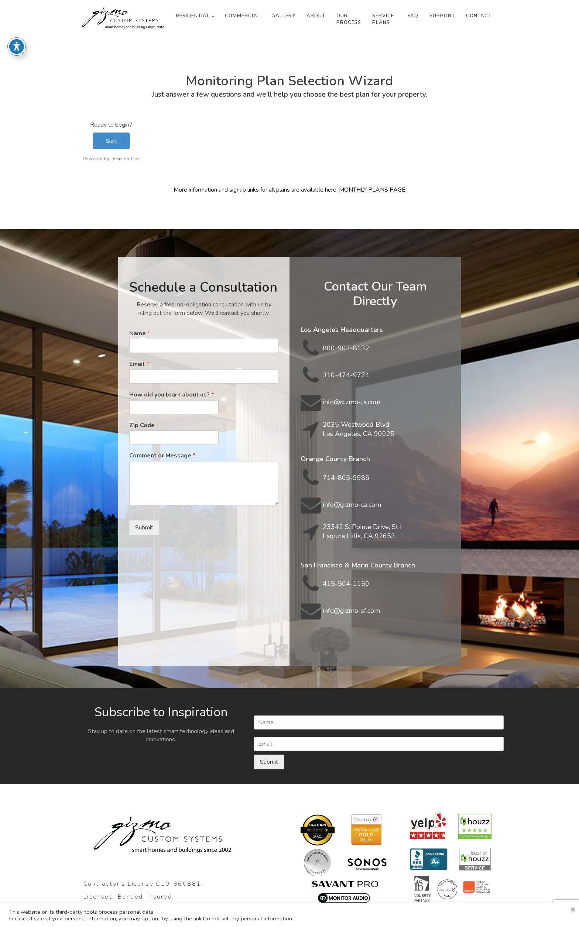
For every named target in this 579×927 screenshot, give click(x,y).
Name (139, 333)
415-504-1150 (346, 583)
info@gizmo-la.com (351, 402)
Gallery (283, 16)
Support (442, 16)
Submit (144, 527)
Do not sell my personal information (247, 918)
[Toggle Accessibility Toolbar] (16, 29)
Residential (193, 16)
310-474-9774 (346, 375)
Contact (478, 16)
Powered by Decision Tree (111, 158)
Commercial (242, 16)
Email (139, 364)
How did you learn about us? (171, 395)
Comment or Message (162, 456)
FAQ (413, 16)
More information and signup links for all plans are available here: (289, 190)
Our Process (348, 19)
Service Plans (383, 19)
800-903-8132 (346, 348)
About (315, 16)
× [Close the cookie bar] (573, 909)
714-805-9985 (346, 477)
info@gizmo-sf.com (351, 610)
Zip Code (144, 425)
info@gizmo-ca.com (352, 504)
